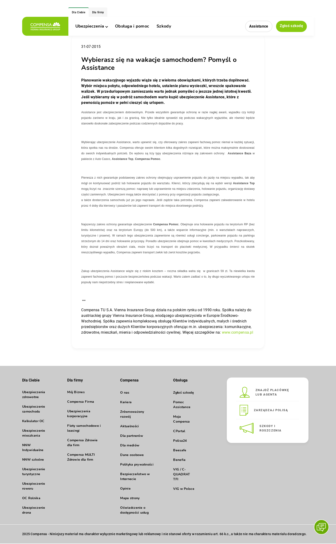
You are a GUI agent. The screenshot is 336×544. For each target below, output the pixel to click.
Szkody (164, 26)
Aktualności (129, 426)
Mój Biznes (76, 392)
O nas (124, 392)
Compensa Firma (80, 402)
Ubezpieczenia (91, 26)
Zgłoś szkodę (291, 26)
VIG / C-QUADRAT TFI (181, 474)
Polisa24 (180, 440)
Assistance (258, 26)
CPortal (179, 431)
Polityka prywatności (137, 464)
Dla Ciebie (78, 12)
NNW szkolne (33, 460)
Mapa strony (130, 498)
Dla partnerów (131, 436)
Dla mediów (129, 445)
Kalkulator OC (33, 421)
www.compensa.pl (237, 332)
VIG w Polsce (183, 489)
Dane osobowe (132, 455)
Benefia (179, 460)
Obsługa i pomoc (132, 26)
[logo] (45, 26)
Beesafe (179, 450)
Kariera (126, 402)
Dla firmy (98, 12)
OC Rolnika (31, 498)
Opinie (125, 488)
